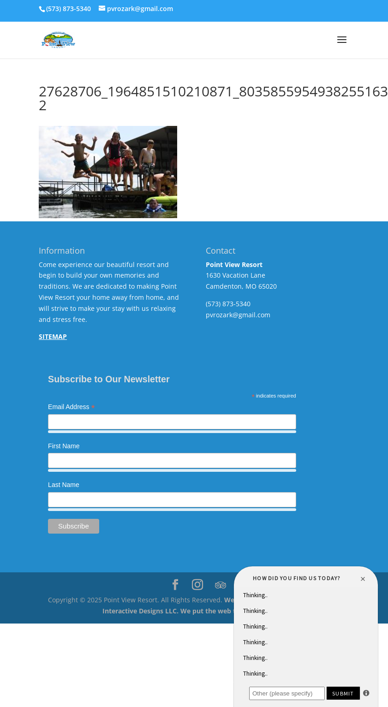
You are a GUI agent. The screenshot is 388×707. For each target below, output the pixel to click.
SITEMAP (53, 336)
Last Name (63, 484)
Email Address (71, 408)
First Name (63, 446)
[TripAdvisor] (220, 585)
